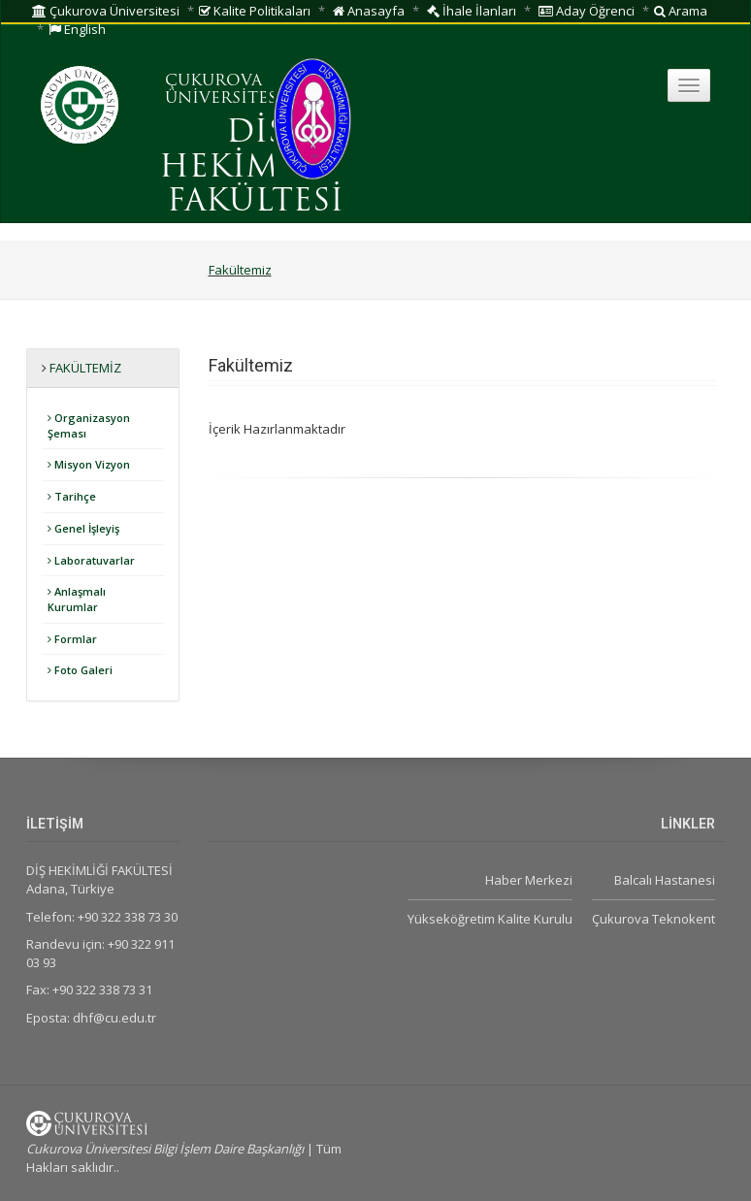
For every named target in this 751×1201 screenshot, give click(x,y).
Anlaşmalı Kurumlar (77, 599)
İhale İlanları (471, 10)
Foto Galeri (80, 670)
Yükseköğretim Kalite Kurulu (490, 918)
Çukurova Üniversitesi (106, 10)
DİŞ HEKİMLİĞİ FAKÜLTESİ (255, 167)
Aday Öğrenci (587, 10)
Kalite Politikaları (254, 10)
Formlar (72, 639)
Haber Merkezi (528, 880)
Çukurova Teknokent (653, 918)
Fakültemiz (240, 269)
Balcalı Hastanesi (664, 880)
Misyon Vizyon (89, 464)
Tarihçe (72, 496)
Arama (680, 10)
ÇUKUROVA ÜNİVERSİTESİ (224, 90)
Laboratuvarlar (91, 560)
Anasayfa (369, 10)
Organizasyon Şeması (89, 425)
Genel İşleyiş (83, 528)
